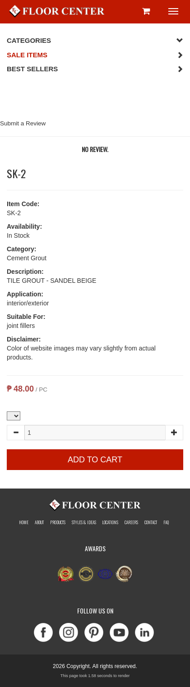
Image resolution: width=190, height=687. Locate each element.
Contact (150, 522)
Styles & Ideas (84, 522)
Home (23, 522)
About (39, 522)
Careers (131, 522)
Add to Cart (95, 459)
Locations (110, 522)
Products (57, 522)
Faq (166, 522)
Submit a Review (23, 123)
